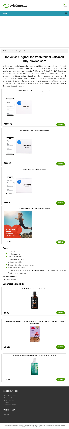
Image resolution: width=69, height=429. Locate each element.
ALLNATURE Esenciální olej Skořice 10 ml (34, 289)
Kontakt (6, 414)
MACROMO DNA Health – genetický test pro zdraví (34, 130)
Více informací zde (43, 426)
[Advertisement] (34, 29)
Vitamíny (6, 402)
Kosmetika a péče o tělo (19, 51)
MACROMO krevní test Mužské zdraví (34, 169)
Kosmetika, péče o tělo (10, 396)
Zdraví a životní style (10, 404)
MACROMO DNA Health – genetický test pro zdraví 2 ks (34, 91)
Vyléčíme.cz (6, 51)
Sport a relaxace (9, 400)
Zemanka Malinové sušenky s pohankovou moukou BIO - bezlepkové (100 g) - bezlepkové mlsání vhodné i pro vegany (34, 322)
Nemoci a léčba (8, 398)
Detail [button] (60, 124)
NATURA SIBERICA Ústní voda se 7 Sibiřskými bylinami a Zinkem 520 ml (34, 356)
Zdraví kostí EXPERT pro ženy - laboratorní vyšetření (34, 208)
